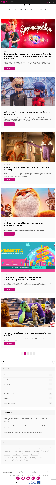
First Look (28, 375)
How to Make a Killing (9, 460)
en (49, 2)
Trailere (28, 380)
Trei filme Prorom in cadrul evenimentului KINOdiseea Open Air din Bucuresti (23, 278)
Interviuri (28, 398)
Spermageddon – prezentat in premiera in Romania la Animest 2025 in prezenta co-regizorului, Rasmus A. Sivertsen (27, 56)
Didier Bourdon (28, 451)
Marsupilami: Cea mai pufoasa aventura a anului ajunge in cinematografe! (28, 433)
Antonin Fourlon (18, 451)
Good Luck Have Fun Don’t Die (11, 457)
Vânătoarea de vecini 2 (45, 448)
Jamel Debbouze (34, 454)
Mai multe (9, 68)
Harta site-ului (35, 472)
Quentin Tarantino (24, 448)
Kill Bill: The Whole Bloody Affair (11, 448)
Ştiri (28, 4)
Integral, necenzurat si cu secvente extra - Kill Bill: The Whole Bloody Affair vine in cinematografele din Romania (28, 420)
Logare (48, 472)
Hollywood (28, 384)
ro (53, 2)
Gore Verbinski (23, 457)
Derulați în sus (21, 472)
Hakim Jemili (45, 451)
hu (51, 2)
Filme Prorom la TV (28, 403)
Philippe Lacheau (16, 454)
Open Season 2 (34, 448)
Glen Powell (19, 460)
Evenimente (28, 389)
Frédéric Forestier (8, 451)
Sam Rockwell (32, 457)
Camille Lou (36, 451)
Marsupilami (7, 454)
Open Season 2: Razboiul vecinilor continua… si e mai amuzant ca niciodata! (28, 426)
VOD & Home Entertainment (28, 394)
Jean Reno (25, 454)
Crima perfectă (41, 457)
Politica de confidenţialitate (8, 472)
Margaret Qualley (28, 460)
